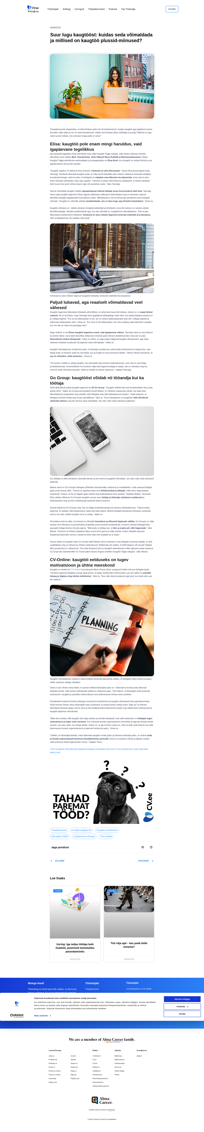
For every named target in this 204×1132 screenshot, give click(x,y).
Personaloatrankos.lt (100, 1078)
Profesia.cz (53, 1063)
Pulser (116, 1075)
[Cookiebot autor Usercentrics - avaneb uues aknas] (16, 1127)
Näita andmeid (41, 1127)
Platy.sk (73, 1075)
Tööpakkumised (96, 9)
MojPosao (118, 1056)
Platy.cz (73, 1071)
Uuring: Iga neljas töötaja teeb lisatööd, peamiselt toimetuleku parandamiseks (75, 948)
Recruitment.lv (98, 1082)
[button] (143, 847)
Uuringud (79, 9)
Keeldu (182, 1125)
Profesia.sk (53, 1060)
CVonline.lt (97, 1056)
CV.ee (95, 1063)
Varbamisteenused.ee (101, 1086)
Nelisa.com (53, 1082)
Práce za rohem (55, 1075)
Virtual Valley (119, 1071)
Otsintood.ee (97, 1075)
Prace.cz (52, 1067)
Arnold (73, 1056)
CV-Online (75, 569)
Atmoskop (52, 1078)
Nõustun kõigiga (182, 1110)
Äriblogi (67, 9)
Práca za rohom (55, 1071)
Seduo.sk (74, 1067)
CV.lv (95, 1060)
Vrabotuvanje (119, 1063)
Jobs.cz (51, 1056)
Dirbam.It (96, 1067)
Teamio (73, 1060)
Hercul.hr (117, 1067)
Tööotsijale (53, 9)
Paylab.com (75, 1078)
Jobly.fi (139, 1056)
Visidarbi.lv (97, 1071)
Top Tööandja (128, 9)
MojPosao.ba (119, 1060)
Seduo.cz (74, 1063)
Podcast (113, 9)
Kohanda (182, 1117)
